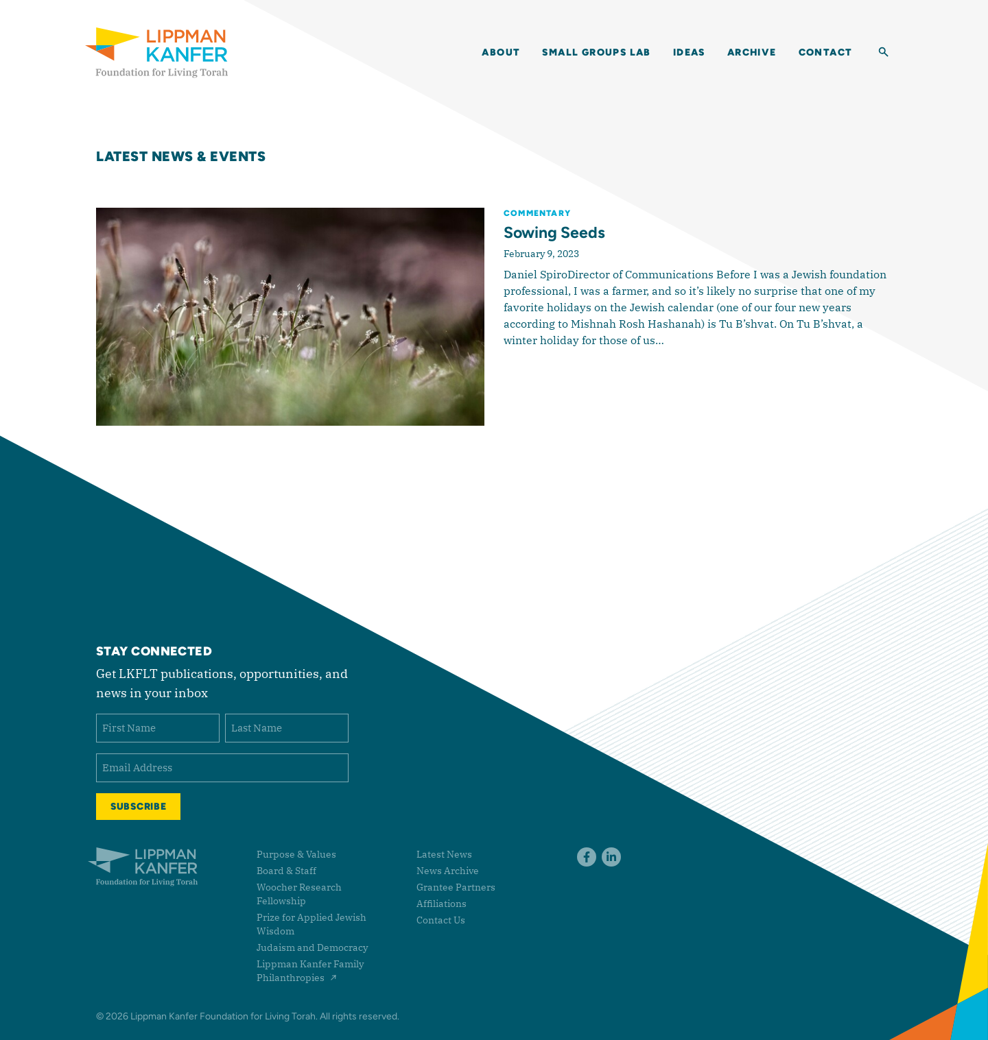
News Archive (447, 870)
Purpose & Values (296, 854)
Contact (826, 52)
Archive (752, 52)
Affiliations (441, 903)
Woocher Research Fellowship (299, 894)
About (501, 52)
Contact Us (440, 920)
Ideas (689, 52)
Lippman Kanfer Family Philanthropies (310, 971)
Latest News (444, 854)
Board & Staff (286, 870)
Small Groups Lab (596, 52)
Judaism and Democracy (312, 947)
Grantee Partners (455, 887)
